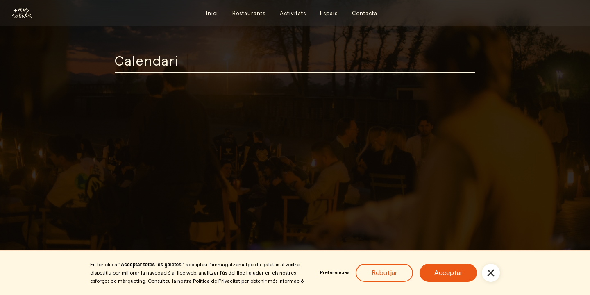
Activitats (293, 13)
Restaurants (249, 13)
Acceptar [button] (448, 272)
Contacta (364, 13)
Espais (329, 13)
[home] (18, 13)
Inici (212, 13)
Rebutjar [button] (384, 272)
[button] (491, 273)
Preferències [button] (334, 272)
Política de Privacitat (216, 281)
